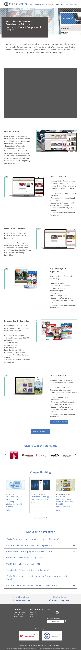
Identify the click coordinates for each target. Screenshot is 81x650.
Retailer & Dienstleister (20, 614)
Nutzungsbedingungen (63, 648)
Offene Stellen (34, 614)
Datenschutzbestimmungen (47, 648)
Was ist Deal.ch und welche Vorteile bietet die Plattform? (32, 539)
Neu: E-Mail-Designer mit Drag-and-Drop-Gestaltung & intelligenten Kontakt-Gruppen (14, 502)
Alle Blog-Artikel (40, 518)
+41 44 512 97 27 (23, 600)
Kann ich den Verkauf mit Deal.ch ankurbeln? (27, 570)
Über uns (64, 4)
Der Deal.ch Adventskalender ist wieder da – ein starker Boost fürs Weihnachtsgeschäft (65, 502)
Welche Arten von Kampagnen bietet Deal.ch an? (29, 551)
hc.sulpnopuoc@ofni (60, 600)
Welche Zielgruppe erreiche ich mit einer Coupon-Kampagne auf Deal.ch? (36, 578)
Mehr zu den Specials (59, 422)
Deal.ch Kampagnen (36, 4)
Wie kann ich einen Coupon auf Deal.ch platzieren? (30, 545)
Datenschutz (58, 645)
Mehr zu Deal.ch (40, 431)
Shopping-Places (18, 616)
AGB (31, 616)
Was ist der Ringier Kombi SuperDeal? (23, 563)
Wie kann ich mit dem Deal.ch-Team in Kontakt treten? (31, 585)
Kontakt (73, 4)
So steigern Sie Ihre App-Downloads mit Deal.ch (40, 498)
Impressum (51, 645)
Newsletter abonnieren (53, 618)
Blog (57, 4)
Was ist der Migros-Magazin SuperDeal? (24, 557)
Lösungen (50, 4)
